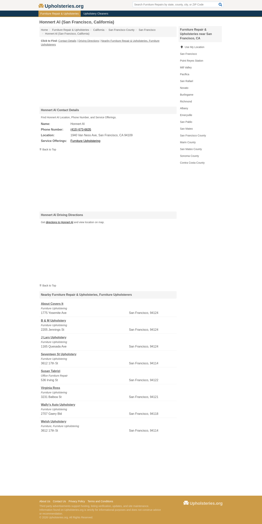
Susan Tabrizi (50, 371)
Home (44, 29)
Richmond (186, 101)
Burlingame (186, 94)
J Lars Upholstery (53, 337)
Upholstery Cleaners (96, 13)
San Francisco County (193, 135)
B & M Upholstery (53, 320)
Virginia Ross (50, 387)
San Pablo (186, 121)
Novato (184, 87)
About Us (44, 501)
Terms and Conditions (100, 501)
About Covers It (52, 303)
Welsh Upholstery (53, 421)
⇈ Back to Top (47, 149)
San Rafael (186, 81)
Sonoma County (189, 155)
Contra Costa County (192, 162)
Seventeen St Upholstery (59, 354)
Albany (184, 108)
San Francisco (188, 53)
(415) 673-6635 (80, 129)
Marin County (188, 142)
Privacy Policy (77, 501)
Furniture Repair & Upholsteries (59, 13)
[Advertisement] (108, 76)
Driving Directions (88, 40)
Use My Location (192, 47)
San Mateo (186, 128)
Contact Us (59, 501)
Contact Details (67, 40)
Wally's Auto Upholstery (58, 404)
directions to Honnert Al (59, 222)
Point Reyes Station (191, 60)
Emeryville (186, 115)
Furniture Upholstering (85, 140)
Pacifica (184, 74)
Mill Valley (186, 67)
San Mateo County (191, 149)
